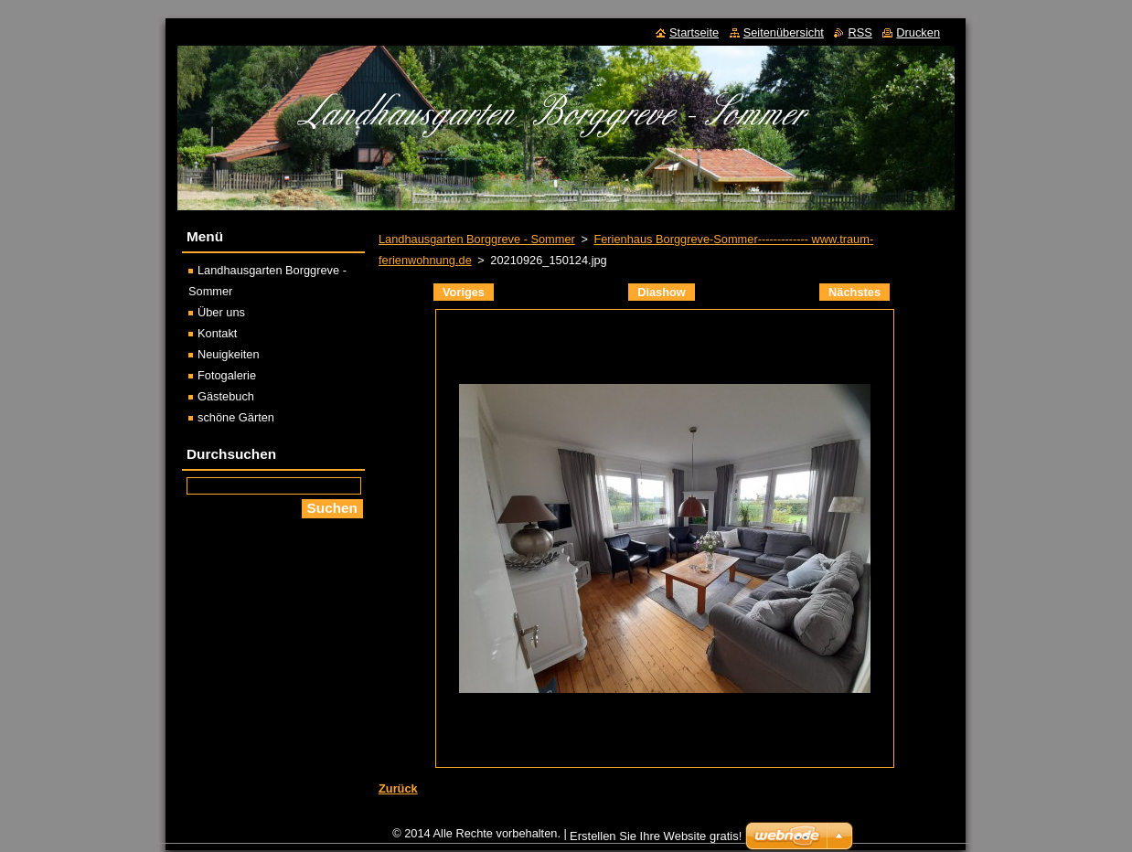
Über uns (221, 312)
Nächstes (854, 292)
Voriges (464, 292)
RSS (859, 32)
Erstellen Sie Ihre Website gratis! (656, 836)
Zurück (398, 788)
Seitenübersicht (783, 32)
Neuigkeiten (229, 354)
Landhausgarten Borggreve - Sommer (477, 239)
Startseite (694, 32)
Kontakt (217, 333)
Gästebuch (226, 396)
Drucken (918, 32)
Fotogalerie (227, 375)
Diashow (661, 292)
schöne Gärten (236, 417)
